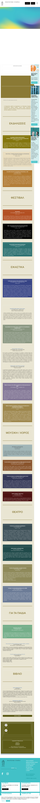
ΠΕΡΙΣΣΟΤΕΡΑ (34, 82)
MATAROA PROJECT (30, 764)
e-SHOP (28, 770)
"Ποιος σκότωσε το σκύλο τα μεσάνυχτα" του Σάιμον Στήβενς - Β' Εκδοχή (17, 643)
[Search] (13, 768)
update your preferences (14, 747)
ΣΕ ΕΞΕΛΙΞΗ (29, 767)
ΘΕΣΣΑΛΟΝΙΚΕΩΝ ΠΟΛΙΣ (32, 762)
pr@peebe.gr (18, 744)
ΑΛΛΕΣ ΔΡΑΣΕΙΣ (29, 765)
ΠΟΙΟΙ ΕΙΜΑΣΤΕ (29, 760)
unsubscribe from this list (22, 747)
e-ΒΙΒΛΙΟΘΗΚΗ (29, 769)
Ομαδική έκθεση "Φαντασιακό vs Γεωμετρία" (17, 365)
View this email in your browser (17, 65)
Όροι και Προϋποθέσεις (30, 774)
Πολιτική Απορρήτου (30, 775)
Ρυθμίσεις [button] (3, 800)
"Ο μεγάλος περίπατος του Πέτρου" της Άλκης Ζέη (17, 654)
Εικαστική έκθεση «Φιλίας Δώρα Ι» (17, 348)
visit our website (17, 715)
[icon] (37, 3)
